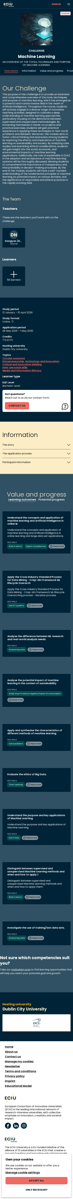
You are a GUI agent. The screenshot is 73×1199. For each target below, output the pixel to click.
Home (9, 1047)
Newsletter (12, 1066)
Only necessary (37, 1190)
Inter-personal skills (14, 367)
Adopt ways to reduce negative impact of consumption (35, 693)
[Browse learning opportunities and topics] (68, 4)
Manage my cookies (19, 1061)
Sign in (56, 4)
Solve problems (16, 743)
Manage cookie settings (23, 1172)
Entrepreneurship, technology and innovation (30, 361)
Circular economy (13, 358)
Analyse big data (17, 649)
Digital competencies (36, 546)
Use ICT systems (16, 605)
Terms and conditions (20, 1071)
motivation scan (21, 969)
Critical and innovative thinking (22, 364)
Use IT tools (14, 837)
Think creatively (16, 784)
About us (11, 1052)
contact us (17, 405)
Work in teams (15, 546)
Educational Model (18, 1086)
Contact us (13, 1056)
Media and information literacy (21, 370)
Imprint (10, 1081)
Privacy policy (15, 1076)
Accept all (36, 1180)
